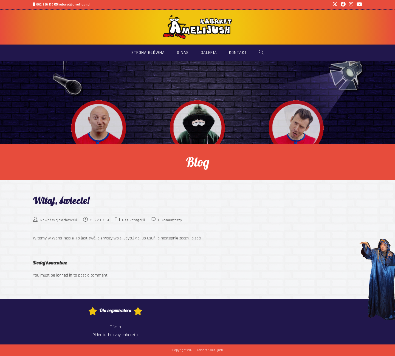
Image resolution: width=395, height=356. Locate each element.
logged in (64, 275)
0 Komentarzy (170, 220)
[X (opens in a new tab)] (335, 4)
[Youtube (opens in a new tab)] (358, 4)
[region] (197, 102)
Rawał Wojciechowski (58, 220)
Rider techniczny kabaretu (115, 335)
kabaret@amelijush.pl (72, 4)
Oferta (115, 327)
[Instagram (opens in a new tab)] (351, 4)
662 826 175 (43, 4)
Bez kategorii (133, 220)
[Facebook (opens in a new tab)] (343, 4)
